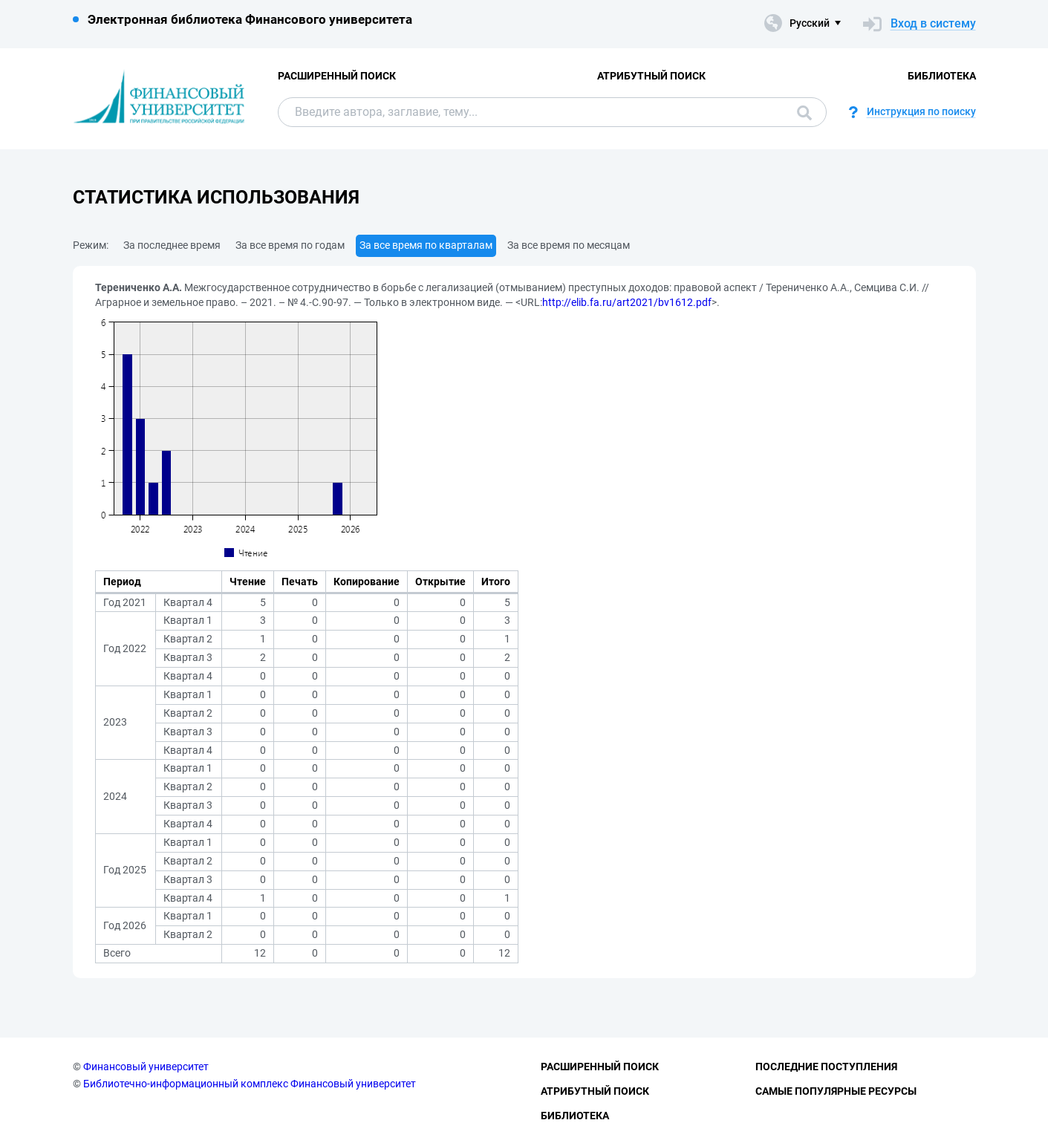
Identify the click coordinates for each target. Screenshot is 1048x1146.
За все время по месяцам (568, 245)
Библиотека (942, 76)
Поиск (804, 112)
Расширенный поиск (337, 76)
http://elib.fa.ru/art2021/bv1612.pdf (627, 302)
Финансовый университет (146, 1066)
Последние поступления (826, 1066)
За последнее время (172, 245)
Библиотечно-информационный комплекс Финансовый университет (249, 1084)
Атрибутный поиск (651, 76)
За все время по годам (290, 245)
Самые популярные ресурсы (836, 1091)
